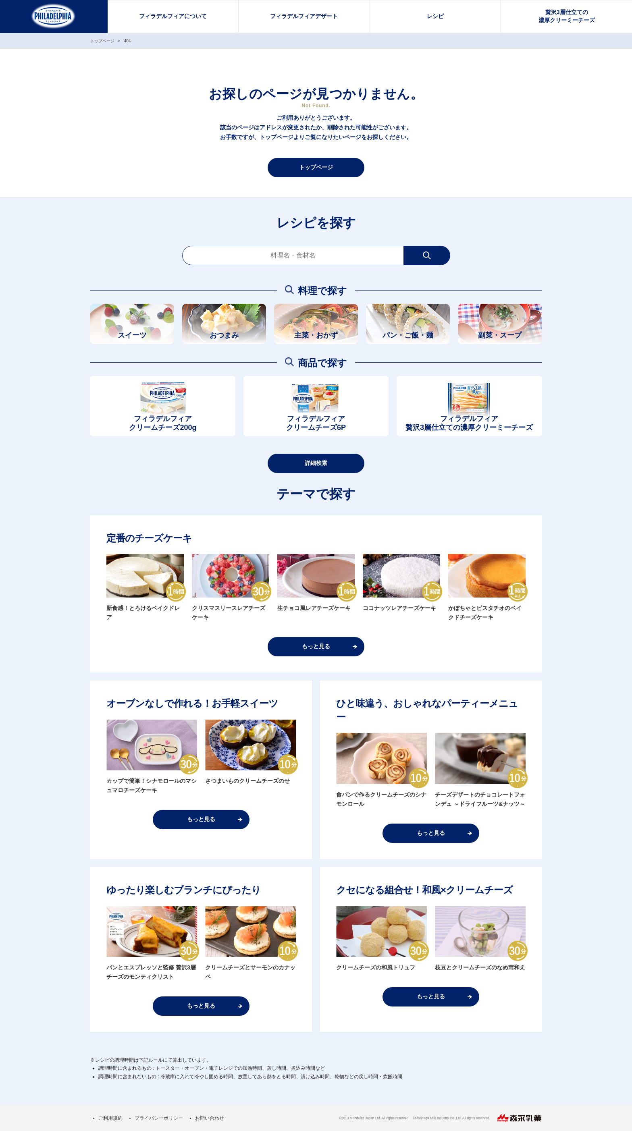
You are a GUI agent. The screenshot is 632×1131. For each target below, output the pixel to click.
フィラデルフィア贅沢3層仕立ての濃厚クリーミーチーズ (469, 423)
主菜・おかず (316, 335)
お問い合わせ (209, 1118)
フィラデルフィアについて (173, 16)
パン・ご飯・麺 (408, 335)
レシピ (435, 16)
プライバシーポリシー (159, 1118)
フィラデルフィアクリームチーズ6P (316, 423)
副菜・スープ (500, 335)
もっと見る (316, 646)
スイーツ (132, 335)
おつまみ (224, 335)
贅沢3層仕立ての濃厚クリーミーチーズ (566, 16)
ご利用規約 (110, 1118)
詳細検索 (316, 463)
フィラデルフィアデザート (304, 16)
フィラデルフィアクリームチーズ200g (162, 423)
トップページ (316, 167)
